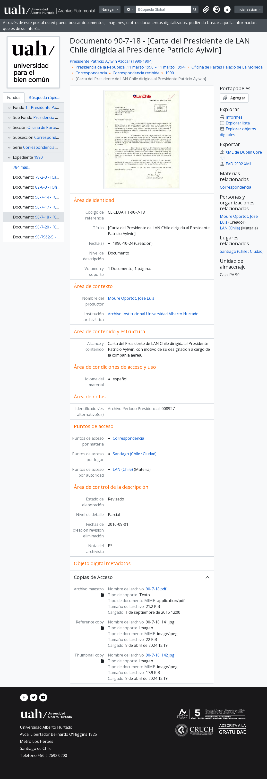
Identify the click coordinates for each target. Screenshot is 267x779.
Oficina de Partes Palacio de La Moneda (227, 67)
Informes (231, 117)
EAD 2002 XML (236, 163)
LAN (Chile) (123, 469)
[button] (205, 9)
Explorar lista (235, 123)
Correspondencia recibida (46, 147)
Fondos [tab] (13, 97)
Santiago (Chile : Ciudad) (134, 453)
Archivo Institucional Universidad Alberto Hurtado (153, 313)
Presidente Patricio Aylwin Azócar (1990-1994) (111, 61)
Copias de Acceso (93, 577)
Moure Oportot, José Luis (131, 298)
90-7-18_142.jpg (160, 655)
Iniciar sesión (247, 9)
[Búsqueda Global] (163, 9)
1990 (38, 157)
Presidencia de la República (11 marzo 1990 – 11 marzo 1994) (131, 67)
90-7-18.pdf (156, 589)
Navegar (108, 9)
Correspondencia (50, 137)
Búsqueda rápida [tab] (44, 97)
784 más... (21, 167)
